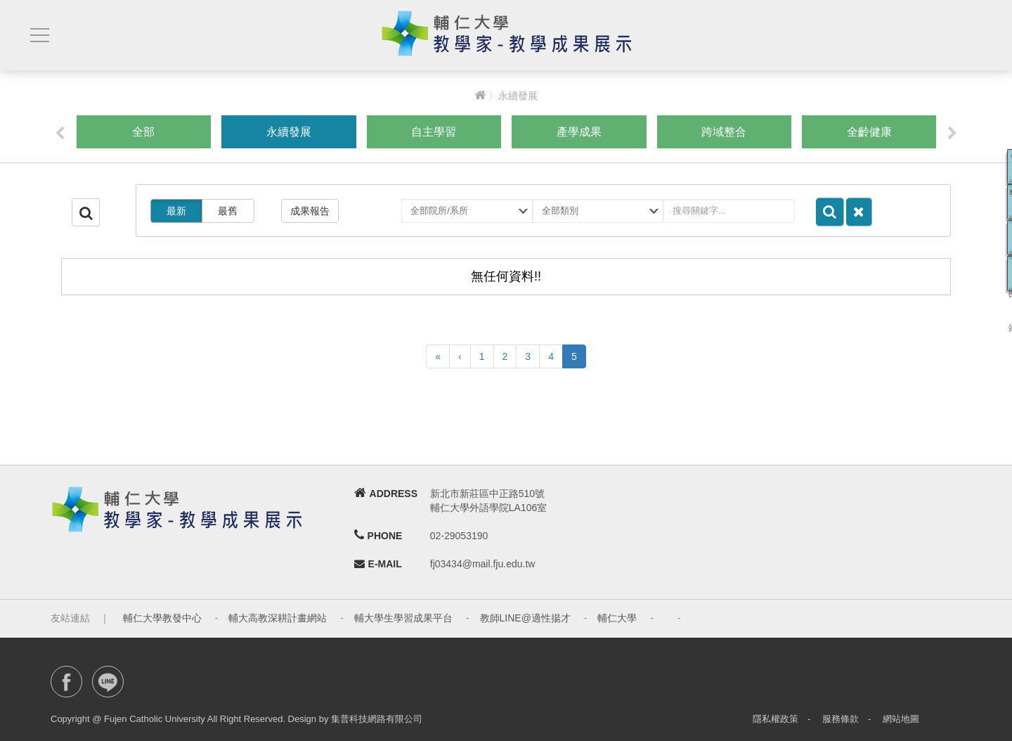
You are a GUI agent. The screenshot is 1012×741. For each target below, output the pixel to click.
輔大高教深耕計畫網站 (277, 618)
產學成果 (579, 132)
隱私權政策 (775, 719)
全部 (143, 132)
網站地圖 (901, 719)
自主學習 (433, 132)
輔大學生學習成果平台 (403, 618)
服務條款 (840, 719)
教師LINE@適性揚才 (525, 618)
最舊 (228, 211)
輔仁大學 (617, 618)
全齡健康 (869, 132)
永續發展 (288, 132)
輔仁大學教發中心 (162, 618)
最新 (176, 211)
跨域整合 (723, 132)
